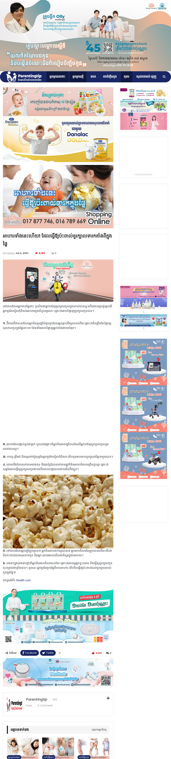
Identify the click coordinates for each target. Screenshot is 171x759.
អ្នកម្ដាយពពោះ (57, 76)
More (139, 76)
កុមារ (126, 76)
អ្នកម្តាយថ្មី (78, 76)
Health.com (23, 580)
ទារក (93, 76)
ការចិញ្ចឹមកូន (110, 76)
